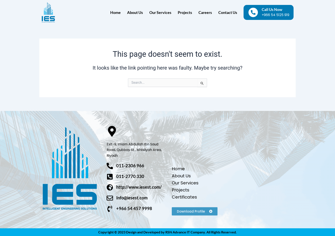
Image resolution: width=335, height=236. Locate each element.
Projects (185, 12)
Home (115, 12)
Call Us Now (272, 9)
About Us (135, 12)
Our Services (160, 12)
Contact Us (227, 12)
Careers (205, 12)
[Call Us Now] (253, 12)
